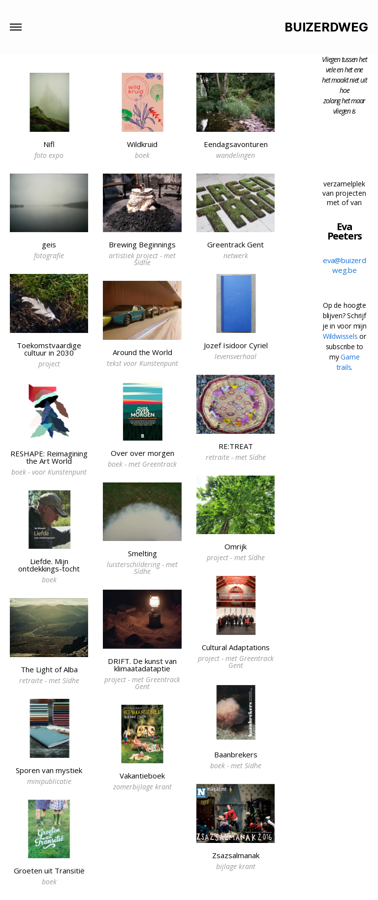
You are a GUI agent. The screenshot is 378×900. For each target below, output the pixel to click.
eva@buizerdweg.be (344, 265)
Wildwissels (340, 336)
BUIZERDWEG (326, 27)
